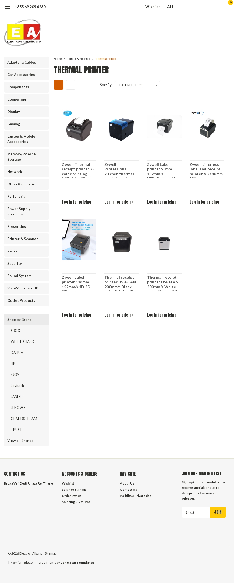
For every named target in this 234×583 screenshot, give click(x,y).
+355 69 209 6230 (30, 6)
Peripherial (16, 196)
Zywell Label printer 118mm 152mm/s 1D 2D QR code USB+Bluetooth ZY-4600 (76, 283)
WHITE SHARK (22, 341)
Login (66, 489)
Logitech (17, 385)
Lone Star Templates (77, 562)
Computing (16, 99)
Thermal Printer (106, 59)
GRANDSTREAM (24, 418)
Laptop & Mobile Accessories (21, 139)
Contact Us (128, 489)
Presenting (16, 226)
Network (14, 172)
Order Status (71, 496)
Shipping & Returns (76, 502)
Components (18, 87)
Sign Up (80, 489)
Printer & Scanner (22, 239)
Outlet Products (21, 300)
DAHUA (17, 352)
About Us (127, 483)
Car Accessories (21, 74)
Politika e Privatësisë (135, 496)
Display (13, 111)
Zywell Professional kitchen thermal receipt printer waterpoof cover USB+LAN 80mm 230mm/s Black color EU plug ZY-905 (120, 170)
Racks (12, 251)
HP (13, 363)
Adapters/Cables (21, 62)
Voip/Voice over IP (22, 288)
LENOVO (18, 407)
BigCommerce (34, 562)
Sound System (19, 276)
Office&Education (22, 184)
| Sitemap (49, 553)
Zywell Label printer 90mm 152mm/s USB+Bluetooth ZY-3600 (161, 170)
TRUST (16, 429)
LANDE (16, 396)
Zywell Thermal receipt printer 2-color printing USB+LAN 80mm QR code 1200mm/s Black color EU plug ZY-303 (78, 170)
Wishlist (152, 6)
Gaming (13, 124)
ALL (173, 6)
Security (14, 263)
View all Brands (20, 440)
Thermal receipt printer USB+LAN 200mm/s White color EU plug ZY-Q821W (163, 283)
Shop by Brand (19, 319)
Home (58, 59)
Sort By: (106, 85)
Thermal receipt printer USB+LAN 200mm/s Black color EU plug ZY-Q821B (120, 283)
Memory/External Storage (22, 157)
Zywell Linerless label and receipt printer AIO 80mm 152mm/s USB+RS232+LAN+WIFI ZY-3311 (207, 170)
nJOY (15, 374)
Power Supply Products (18, 211)
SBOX (15, 330)
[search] (198, 6)
